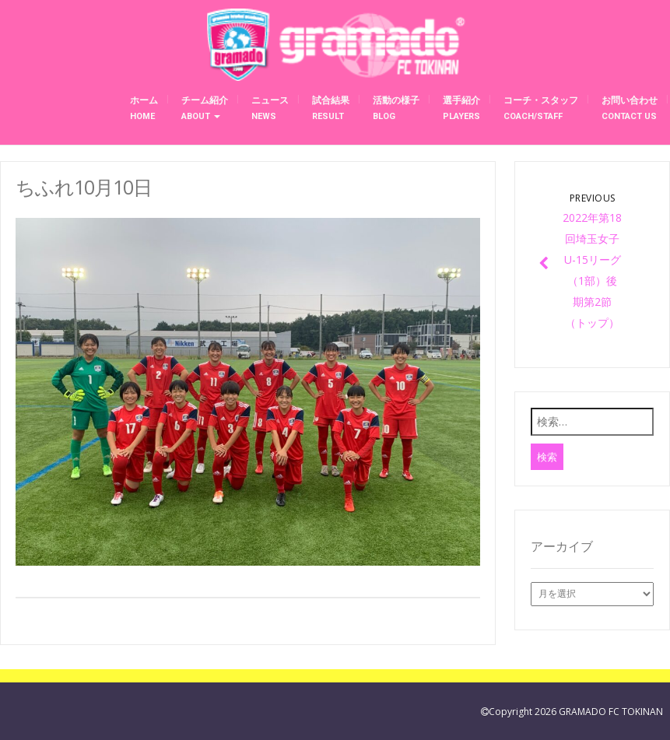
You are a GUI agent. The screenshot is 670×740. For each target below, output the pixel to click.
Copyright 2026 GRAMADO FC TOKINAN (576, 711)
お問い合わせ (630, 108)
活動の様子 (396, 108)
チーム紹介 (204, 108)
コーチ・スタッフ (540, 108)
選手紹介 (461, 108)
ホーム (144, 108)
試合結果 (330, 108)
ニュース (270, 108)
